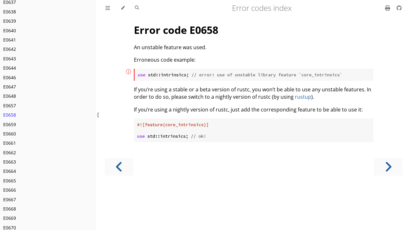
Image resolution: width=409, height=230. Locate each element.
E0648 (9, 96)
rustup (303, 96)
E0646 (9, 77)
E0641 (9, 40)
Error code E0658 (176, 30)
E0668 (9, 209)
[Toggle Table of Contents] (107, 8)
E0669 (9, 218)
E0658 (9, 115)
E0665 (9, 181)
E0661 (9, 143)
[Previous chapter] (119, 167)
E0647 (9, 87)
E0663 (9, 162)
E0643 (9, 59)
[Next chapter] (388, 167)
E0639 (9, 21)
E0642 (9, 49)
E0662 (9, 153)
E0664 (9, 171)
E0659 (9, 124)
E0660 (9, 134)
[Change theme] (122, 8)
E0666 (9, 190)
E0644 (9, 68)
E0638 (9, 12)
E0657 (9, 106)
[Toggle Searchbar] (137, 8)
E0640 (9, 30)
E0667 (9, 199)
